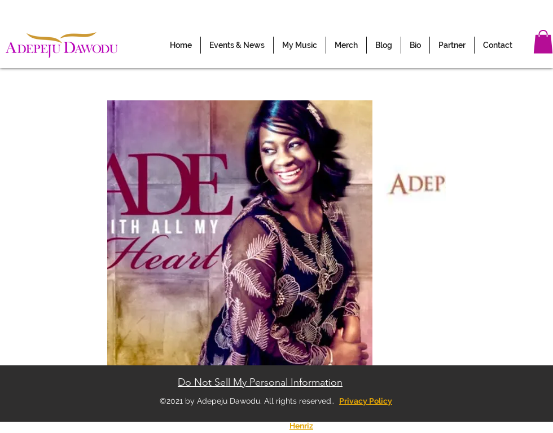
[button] (237, 45)
